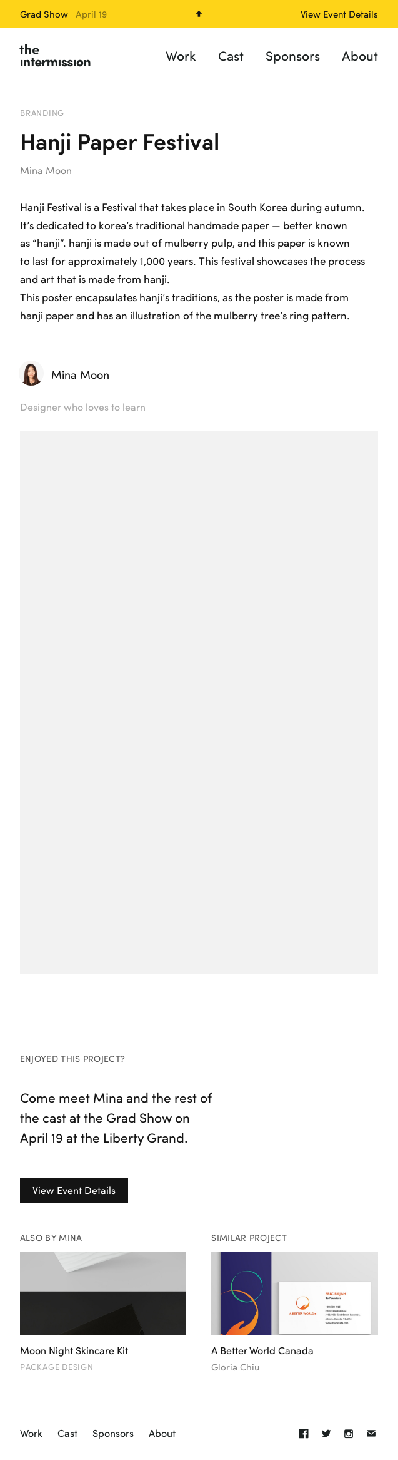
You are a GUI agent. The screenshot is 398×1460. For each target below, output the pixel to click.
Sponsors (293, 55)
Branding (42, 113)
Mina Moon (46, 170)
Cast (231, 55)
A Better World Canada (262, 1350)
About (360, 55)
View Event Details (74, 1189)
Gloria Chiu (235, 1367)
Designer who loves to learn (83, 406)
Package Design (57, 1366)
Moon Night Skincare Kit (74, 1350)
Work (181, 55)
